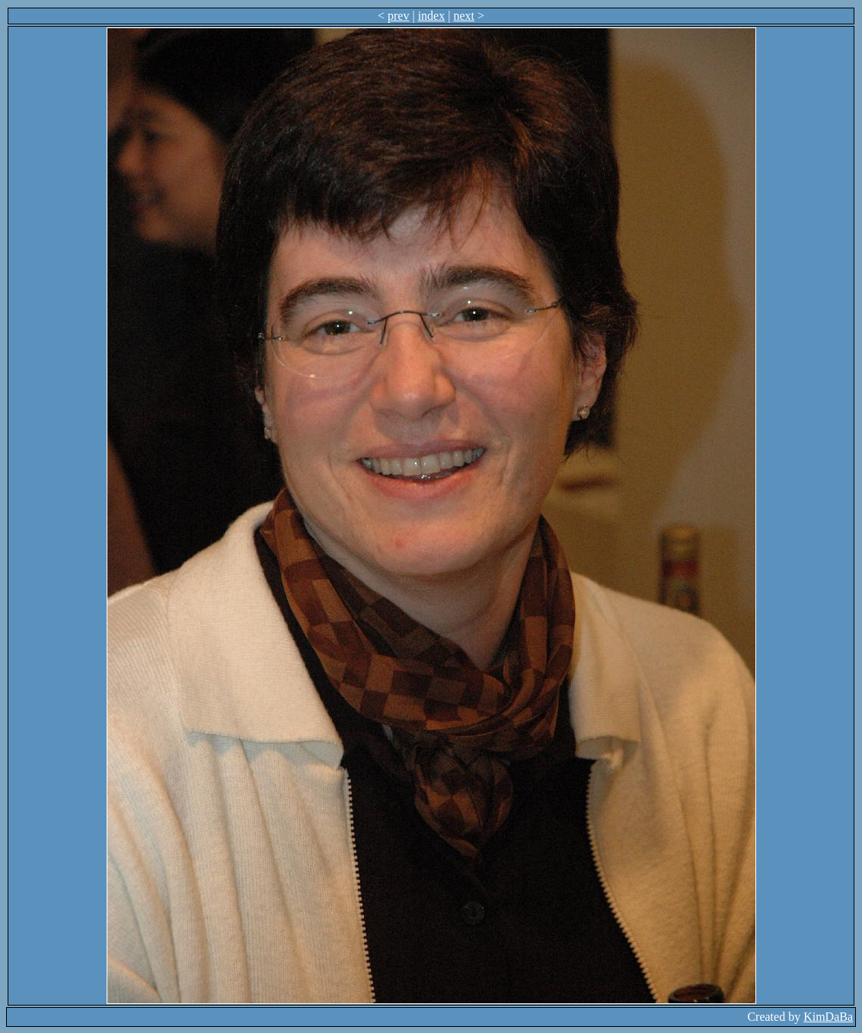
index (431, 15)
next (463, 15)
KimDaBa (828, 1016)
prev (398, 15)
